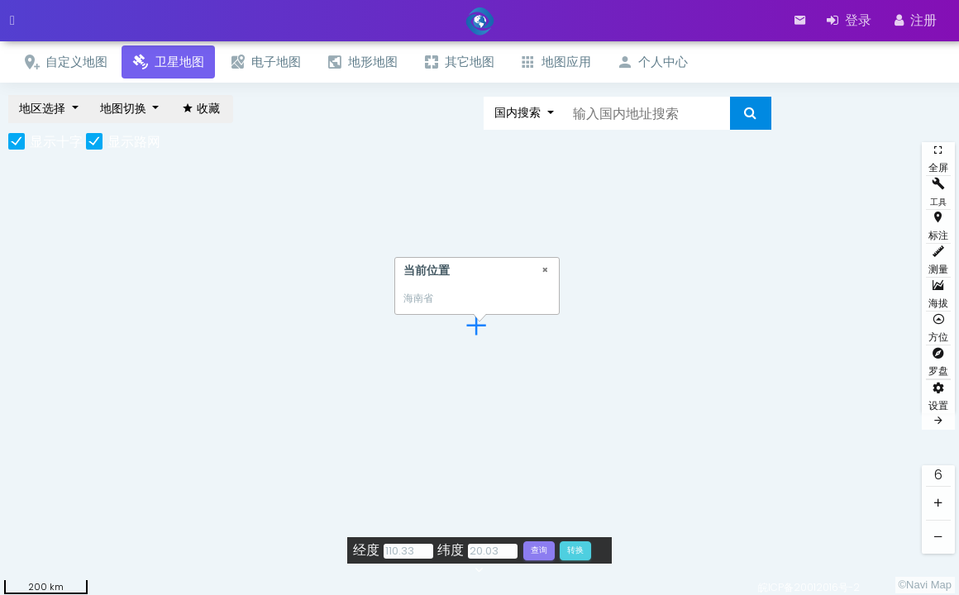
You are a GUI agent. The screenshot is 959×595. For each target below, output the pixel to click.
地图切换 (125, 108)
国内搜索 (519, 112)
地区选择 (44, 108)
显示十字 (56, 142)
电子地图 (265, 62)
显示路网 (133, 142)
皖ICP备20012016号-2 (809, 587)
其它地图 (458, 62)
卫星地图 (168, 62)
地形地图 (362, 62)
